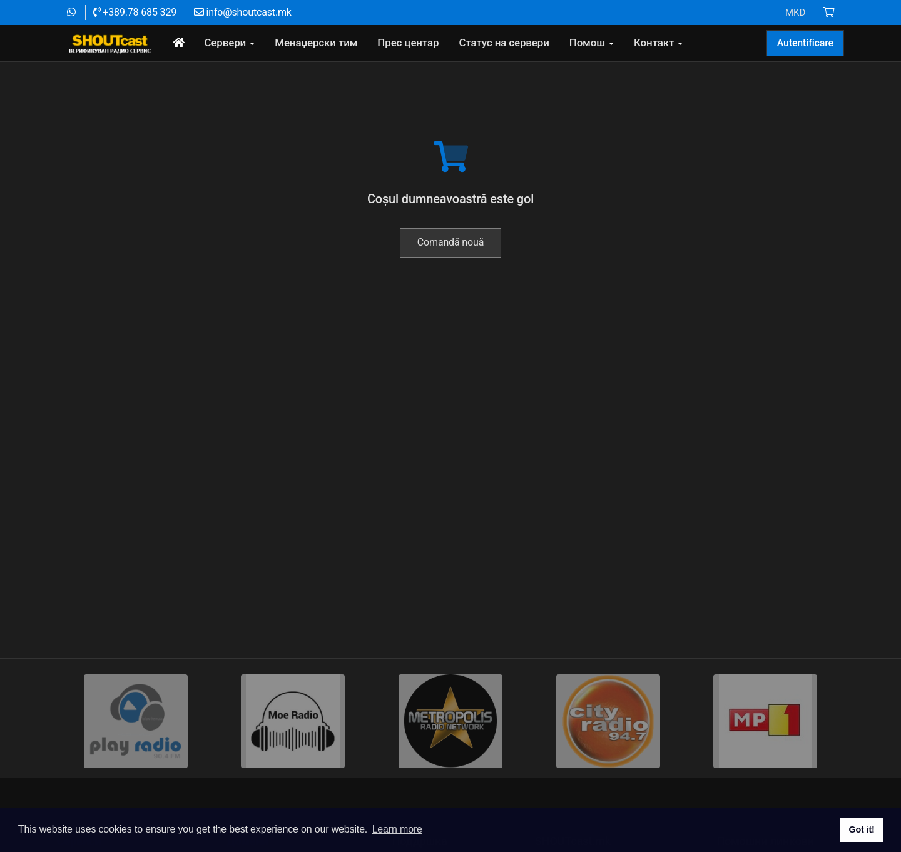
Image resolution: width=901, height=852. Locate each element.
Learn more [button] (397, 829)
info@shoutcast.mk (243, 12)
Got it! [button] (861, 829)
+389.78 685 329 (134, 12)
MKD (795, 12)
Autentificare (805, 43)
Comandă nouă (450, 278)
